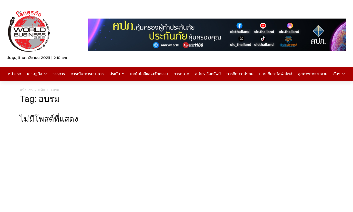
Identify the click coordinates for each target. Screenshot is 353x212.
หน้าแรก (26, 89)
